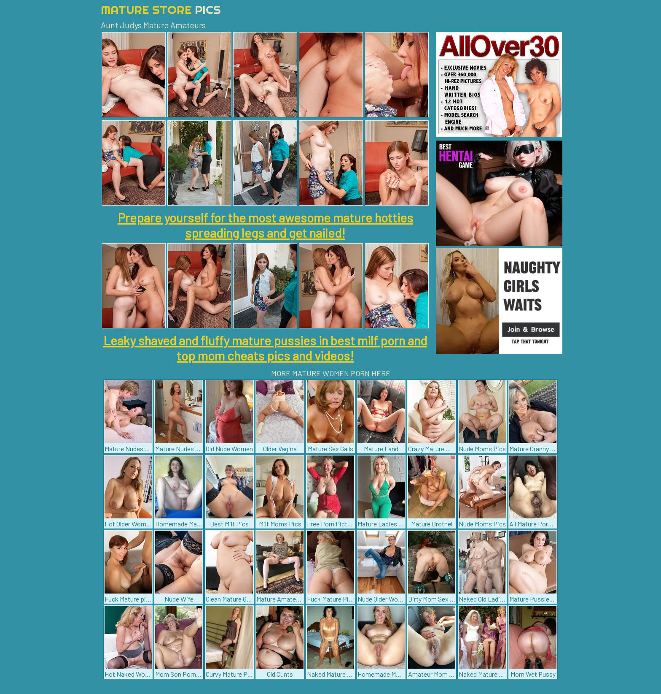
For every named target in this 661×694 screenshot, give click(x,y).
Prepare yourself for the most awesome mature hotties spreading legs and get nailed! (265, 225)
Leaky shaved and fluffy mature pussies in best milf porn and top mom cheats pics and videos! (265, 348)
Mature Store (161, 9)
